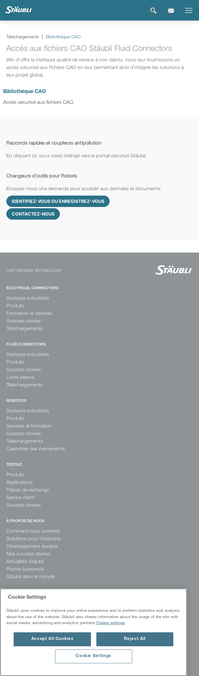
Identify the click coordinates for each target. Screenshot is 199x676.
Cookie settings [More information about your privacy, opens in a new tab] (110, 622)
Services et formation (29, 426)
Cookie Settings (93, 656)
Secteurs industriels (27, 298)
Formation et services (29, 313)
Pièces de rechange (27, 490)
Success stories (23, 321)
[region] (93, 632)
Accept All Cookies (52, 639)
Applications (19, 482)
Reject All (134, 639)
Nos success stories (28, 554)
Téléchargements (24, 328)
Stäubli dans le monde (30, 576)
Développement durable (32, 546)
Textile (14, 465)
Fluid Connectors (26, 345)
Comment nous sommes (33, 531)
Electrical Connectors (32, 288)
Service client (20, 497)
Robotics (16, 401)
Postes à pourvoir (25, 569)
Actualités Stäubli (25, 561)
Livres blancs (20, 377)
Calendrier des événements (35, 449)
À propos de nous (25, 521)
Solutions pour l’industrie (33, 538)
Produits (15, 306)
